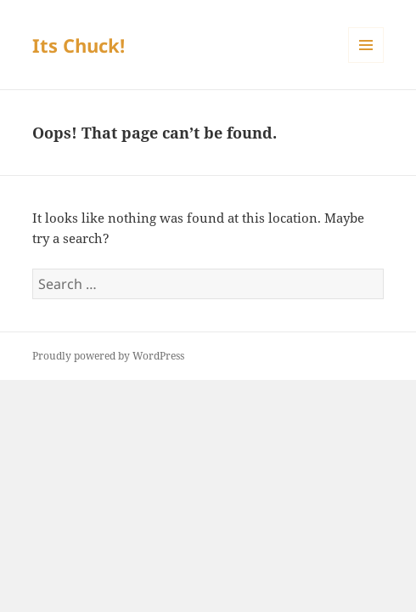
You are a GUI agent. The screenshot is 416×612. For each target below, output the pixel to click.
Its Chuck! (78, 45)
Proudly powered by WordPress (108, 355)
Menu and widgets (366, 62)
